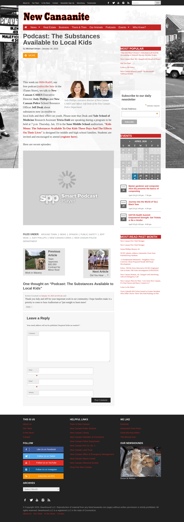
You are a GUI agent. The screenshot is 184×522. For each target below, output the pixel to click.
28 (135, 176)
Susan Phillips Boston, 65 (130, 249)
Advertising (81, 3)
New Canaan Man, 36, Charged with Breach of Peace (140, 59)
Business (64, 27)
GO (157, 3)
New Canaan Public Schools (83, 428)
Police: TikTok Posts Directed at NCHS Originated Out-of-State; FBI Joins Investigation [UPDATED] (139, 269)
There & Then (79, 27)
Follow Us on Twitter (39, 456)
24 (152, 169)
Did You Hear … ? (127, 63)
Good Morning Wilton (130, 433)
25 (158, 169)
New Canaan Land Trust (81, 450)
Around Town (49, 234)
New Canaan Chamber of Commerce (87, 437)
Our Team (35, 3)
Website (31, 392)
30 (129, 150)
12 (123, 163)
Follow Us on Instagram (40, 469)
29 (123, 150)
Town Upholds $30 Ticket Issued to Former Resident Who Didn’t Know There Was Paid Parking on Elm (140, 292)
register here (68, 136)
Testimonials (91, 3)
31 (135, 150)
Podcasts (111, 27)
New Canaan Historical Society (84, 463)
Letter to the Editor (127, 67)
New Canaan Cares (60, 238)
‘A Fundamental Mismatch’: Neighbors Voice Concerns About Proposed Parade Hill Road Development (137, 261)
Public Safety (88, 234)
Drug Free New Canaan (81, 467)
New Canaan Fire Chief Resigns (132, 241)
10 (152, 156)
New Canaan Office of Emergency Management (92, 454)
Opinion (73, 234)
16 (146, 163)
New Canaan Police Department (85, 441)
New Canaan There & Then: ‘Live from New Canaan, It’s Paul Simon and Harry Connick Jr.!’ (140, 282)
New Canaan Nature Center (83, 458)
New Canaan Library (79, 433)
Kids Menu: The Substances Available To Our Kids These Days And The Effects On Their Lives (67, 128)
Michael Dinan (33, 49)
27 (129, 176)
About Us (26, 3)
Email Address (140, 109)
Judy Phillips (39, 238)
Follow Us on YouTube (40, 462)
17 (152, 163)
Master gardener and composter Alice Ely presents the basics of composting (144, 188)
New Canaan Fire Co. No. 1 (82, 445)
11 (158, 156)
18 (158, 163)
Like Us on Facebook (40, 449)
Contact (55, 3)
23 (146, 169)
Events (125, 27)
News (36, 27)
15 (140, 163)
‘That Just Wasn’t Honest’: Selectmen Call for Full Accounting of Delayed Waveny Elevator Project (139, 54)
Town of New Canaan (80, 424)
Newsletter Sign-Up (67, 3)
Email (33, 381)
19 (123, 169)
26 (123, 176)
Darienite (124, 424)
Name (33, 370)
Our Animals (96, 27)
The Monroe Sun (128, 437)
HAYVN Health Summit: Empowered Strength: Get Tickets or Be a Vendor (145, 217)
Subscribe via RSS (39, 476)
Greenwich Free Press (130, 428)
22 (140, 169)
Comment (32, 333)
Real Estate (49, 27)
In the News (46, 3)
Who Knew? (139, 27)
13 (129, 163)
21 (135, 169)
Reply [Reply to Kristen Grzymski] (29, 307)
